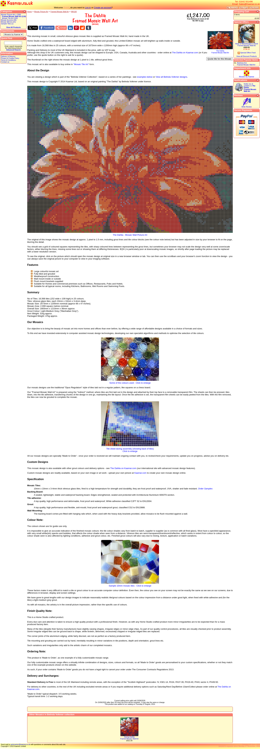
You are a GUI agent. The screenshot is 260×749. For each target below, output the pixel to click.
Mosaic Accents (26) (9, 20)
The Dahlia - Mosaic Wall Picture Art (130, 234)
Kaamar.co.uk (17, 3)
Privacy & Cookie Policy (10, 58)
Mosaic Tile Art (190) (10, 18)
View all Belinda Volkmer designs (171, 77)
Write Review (246, 107)
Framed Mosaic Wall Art (60, 12)
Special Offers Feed (247, 53)
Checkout (254, 8)
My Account (232, 8)
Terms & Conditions (8, 60)
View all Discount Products (246, 56)
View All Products (13, 27)
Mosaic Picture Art (41, 12)
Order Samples (205, 488)
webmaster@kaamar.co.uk (20, 744)
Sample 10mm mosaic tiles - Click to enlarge (130, 585)
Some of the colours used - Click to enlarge (130, 382)
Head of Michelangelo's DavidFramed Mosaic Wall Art (246, 45)
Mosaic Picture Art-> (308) (11, 15)
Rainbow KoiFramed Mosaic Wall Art (246, 64)
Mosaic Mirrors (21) (8, 22)
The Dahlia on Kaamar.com (185, 52)
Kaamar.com (140, 473)
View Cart (243, 8)
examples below (144, 77)
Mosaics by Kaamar (246, 77)
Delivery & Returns (8, 56)
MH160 (74, 12)
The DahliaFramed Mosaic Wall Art (220, 51)
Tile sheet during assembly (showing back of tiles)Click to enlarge (130, 448)
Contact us (5, 62)
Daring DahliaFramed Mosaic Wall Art (129, 738)
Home (29, 12)
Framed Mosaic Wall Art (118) (14, 16)
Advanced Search (13, 50)
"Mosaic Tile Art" (81, 64)
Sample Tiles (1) (7, 24)
